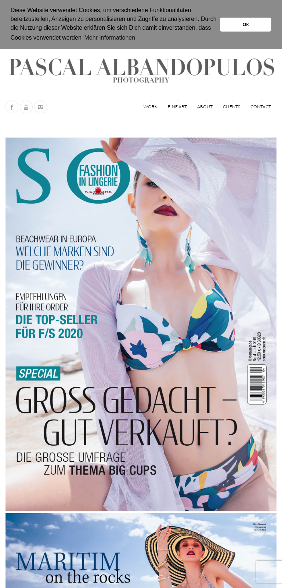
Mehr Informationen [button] (109, 37)
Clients (231, 106)
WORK (151, 106)
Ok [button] (246, 24)
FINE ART (177, 106)
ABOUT (205, 106)
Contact (260, 106)
